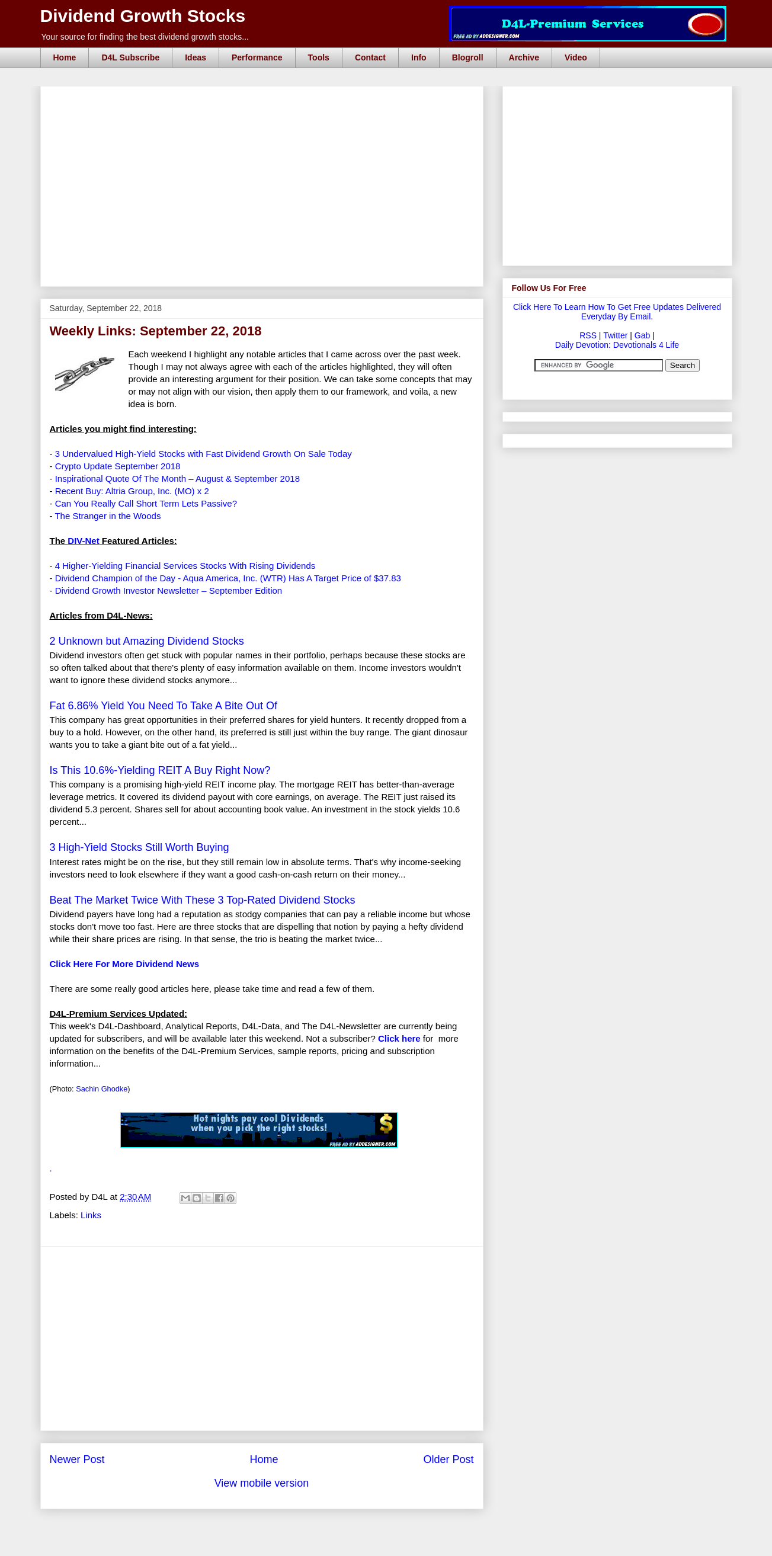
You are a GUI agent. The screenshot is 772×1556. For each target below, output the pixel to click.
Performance (257, 57)
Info (419, 57)
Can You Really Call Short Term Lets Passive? (146, 503)
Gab (642, 335)
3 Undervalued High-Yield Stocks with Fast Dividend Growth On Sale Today (203, 454)
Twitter (615, 335)
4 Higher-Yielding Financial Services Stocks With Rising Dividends (185, 566)
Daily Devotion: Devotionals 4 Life (617, 345)
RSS (588, 335)
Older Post (448, 1459)
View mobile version (261, 1483)
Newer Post (77, 1459)
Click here (399, 1038)
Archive (524, 57)
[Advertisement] (265, 99)
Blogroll (467, 57)
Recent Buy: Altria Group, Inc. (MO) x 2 (132, 491)
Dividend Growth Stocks (143, 15)
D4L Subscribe (130, 57)
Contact (370, 57)
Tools (318, 57)
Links (91, 1215)
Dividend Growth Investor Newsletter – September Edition (169, 590)
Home (64, 57)
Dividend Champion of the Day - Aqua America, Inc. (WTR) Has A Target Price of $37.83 (228, 578)
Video (576, 57)
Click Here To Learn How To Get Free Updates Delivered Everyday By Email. (617, 311)
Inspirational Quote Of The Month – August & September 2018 (177, 478)
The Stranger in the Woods (108, 516)
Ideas (195, 57)
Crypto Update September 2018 (118, 466)
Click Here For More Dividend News (125, 964)
